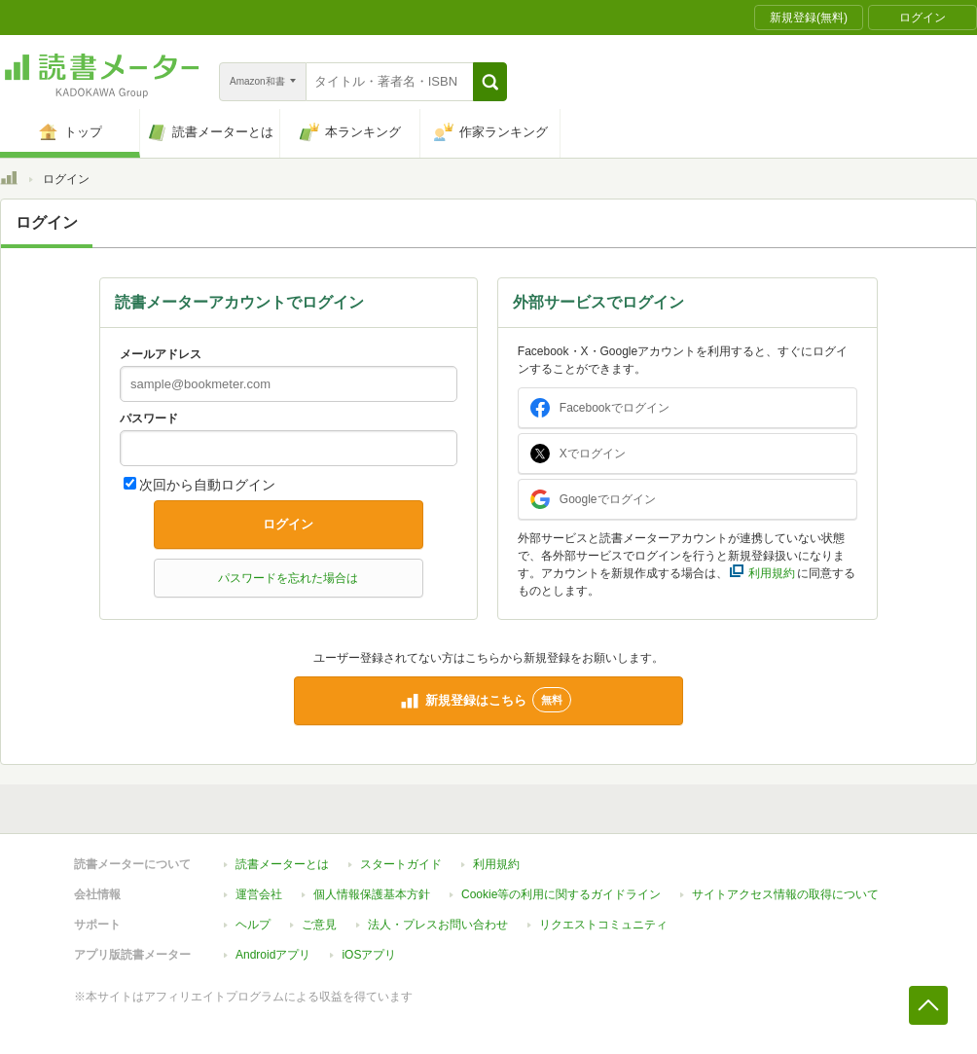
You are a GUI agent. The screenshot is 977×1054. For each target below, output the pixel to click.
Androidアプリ (272, 955)
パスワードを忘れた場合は (288, 578)
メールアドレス (160, 354)
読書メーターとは (282, 864)
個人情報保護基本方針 (371, 894)
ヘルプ (253, 924)
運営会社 (258, 894)
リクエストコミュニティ (603, 924)
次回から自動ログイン (207, 484)
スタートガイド (401, 864)
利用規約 (496, 864)
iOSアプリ (369, 955)
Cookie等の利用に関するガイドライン (561, 894)
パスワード (149, 418)
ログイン (288, 524)
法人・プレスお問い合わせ (438, 924)
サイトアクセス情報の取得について (785, 894)
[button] (490, 81)
